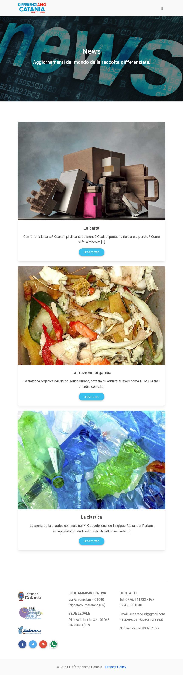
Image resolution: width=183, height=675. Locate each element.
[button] (22, 644)
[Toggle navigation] (162, 8)
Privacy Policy (115, 667)
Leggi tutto (91, 252)
